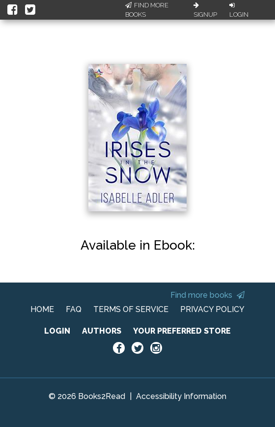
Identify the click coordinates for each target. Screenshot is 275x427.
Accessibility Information (181, 396)
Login (238, 10)
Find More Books (146, 10)
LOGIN (57, 331)
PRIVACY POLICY (212, 309)
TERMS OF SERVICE (130, 309)
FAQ (74, 309)
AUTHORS (101, 331)
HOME (42, 309)
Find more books (207, 295)
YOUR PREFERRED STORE (182, 331)
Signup (205, 10)
